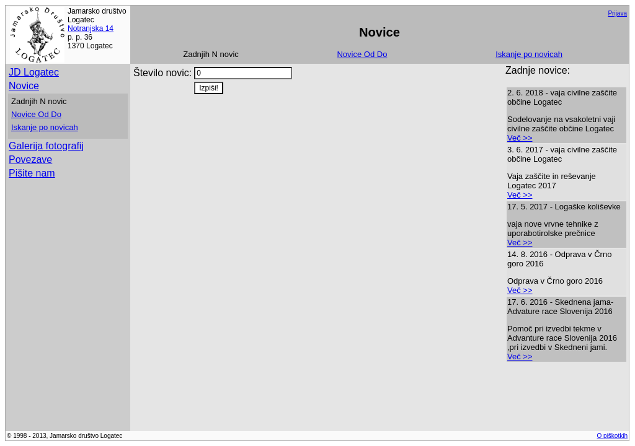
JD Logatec (34, 72)
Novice (24, 86)
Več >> (519, 137)
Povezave (30, 159)
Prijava (617, 13)
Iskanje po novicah (528, 54)
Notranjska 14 (90, 28)
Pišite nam (32, 173)
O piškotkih (612, 435)
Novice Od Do (362, 54)
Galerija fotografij (46, 146)
